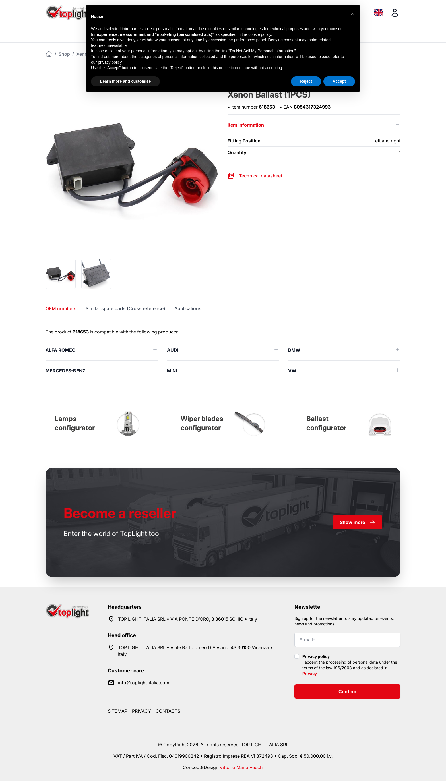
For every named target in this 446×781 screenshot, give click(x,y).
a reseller (120, 513)
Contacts (168, 711)
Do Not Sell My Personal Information (262, 51)
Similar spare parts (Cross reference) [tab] (125, 308)
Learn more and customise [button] (125, 81)
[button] (352, 13)
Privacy (309, 673)
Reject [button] (306, 81)
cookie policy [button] (259, 34)
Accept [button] (339, 81)
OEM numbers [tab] (61, 308)
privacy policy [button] (109, 62)
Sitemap (117, 711)
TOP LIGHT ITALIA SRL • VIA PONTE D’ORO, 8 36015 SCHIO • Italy (187, 619)
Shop (64, 54)
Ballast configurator (326, 423)
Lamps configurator (75, 423)
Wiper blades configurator (202, 423)
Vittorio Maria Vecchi (242, 767)
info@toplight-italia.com (143, 682)
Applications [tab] (187, 308)
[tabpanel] (223, 354)
